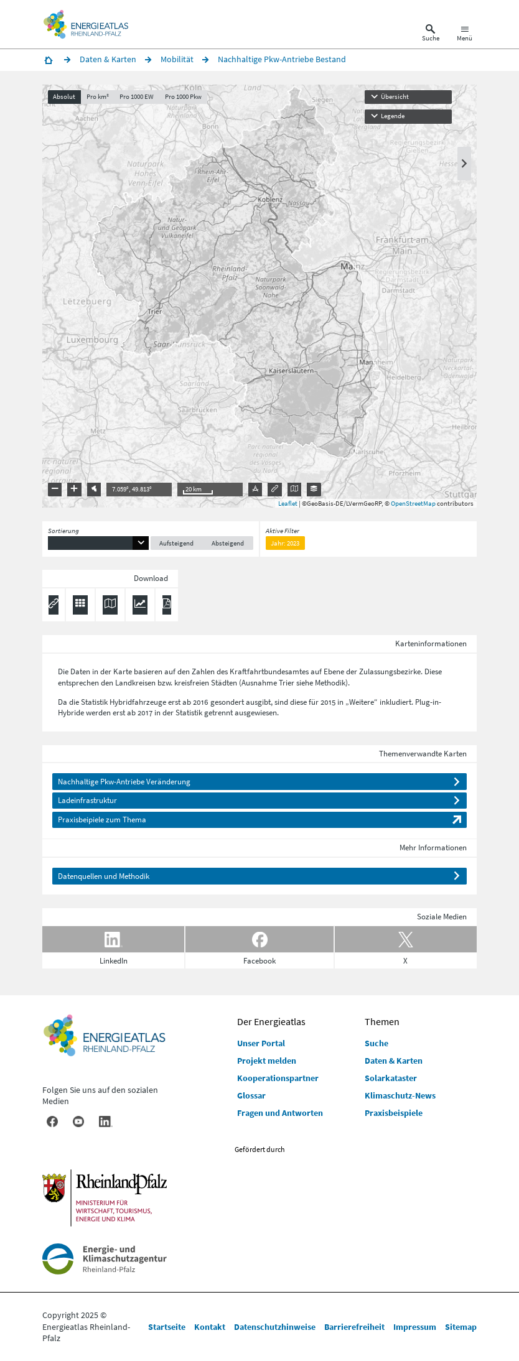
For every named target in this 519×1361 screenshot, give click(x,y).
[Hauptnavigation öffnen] (464, 35)
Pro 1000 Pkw (183, 97)
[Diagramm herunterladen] (140, 605)
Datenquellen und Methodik (103, 876)
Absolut (64, 97)
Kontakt (209, 1326)
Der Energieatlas (271, 1021)
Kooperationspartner (278, 1078)
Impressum (414, 1326)
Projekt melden (266, 1060)
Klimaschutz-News (400, 1095)
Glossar (251, 1095)
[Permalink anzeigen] (53, 605)
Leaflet (287, 503)
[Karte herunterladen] (110, 605)
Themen (382, 1021)
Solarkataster (391, 1078)
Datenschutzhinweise (275, 1326)
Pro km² (97, 97)
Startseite (166, 1326)
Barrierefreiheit (354, 1326)
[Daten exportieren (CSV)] (80, 605)
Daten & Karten (394, 1060)
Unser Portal (261, 1043)
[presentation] (259, 296)
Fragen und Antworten (280, 1112)
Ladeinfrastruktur (87, 800)
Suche (376, 1043)
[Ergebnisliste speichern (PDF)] (166, 605)
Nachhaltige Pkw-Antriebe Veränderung (124, 781)
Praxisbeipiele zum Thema (102, 819)
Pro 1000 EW (136, 97)
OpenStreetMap (413, 503)
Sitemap (461, 1326)
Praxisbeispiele (394, 1112)
